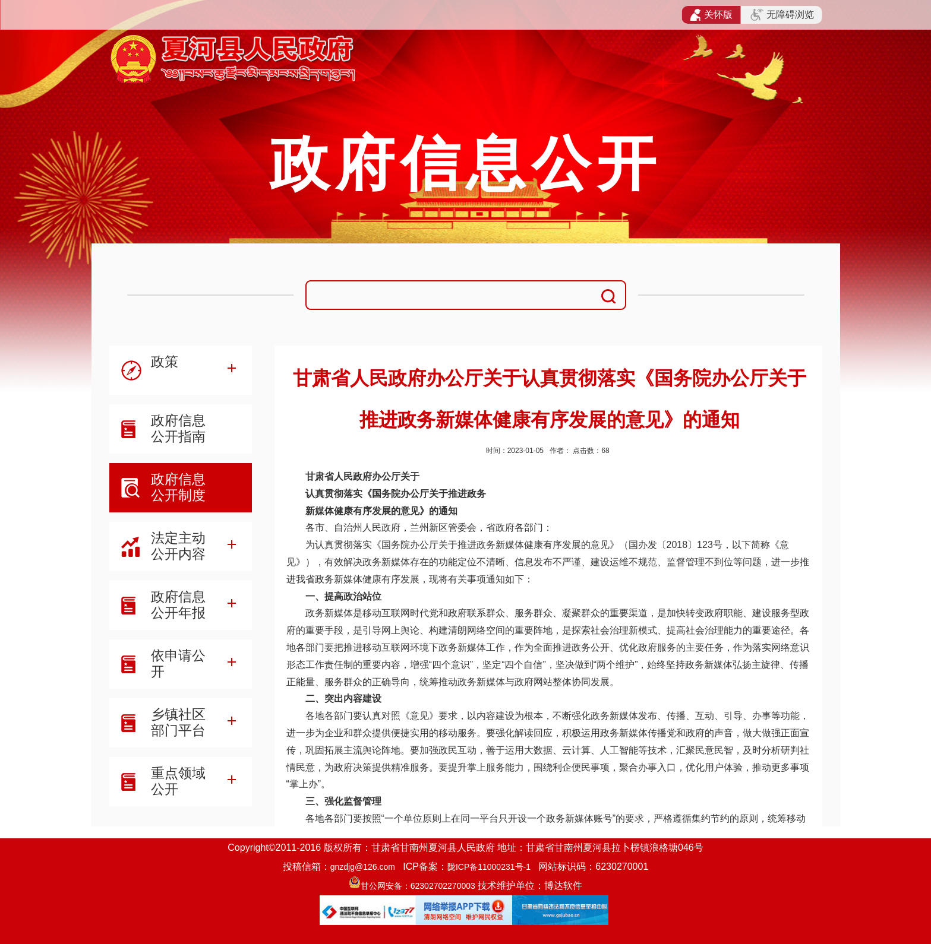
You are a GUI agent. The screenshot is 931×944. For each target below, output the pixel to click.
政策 (164, 361)
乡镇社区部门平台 (178, 722)
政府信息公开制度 (178, 487)
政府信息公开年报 (178, 604)
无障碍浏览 (781, 15)
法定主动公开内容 (178, 546)
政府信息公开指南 (178, 428)
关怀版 (711, 15)
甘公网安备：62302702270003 (418, 886)
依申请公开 (178, 663)
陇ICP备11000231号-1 (489, 867)
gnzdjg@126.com (362, 867)
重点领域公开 (178, 781)
